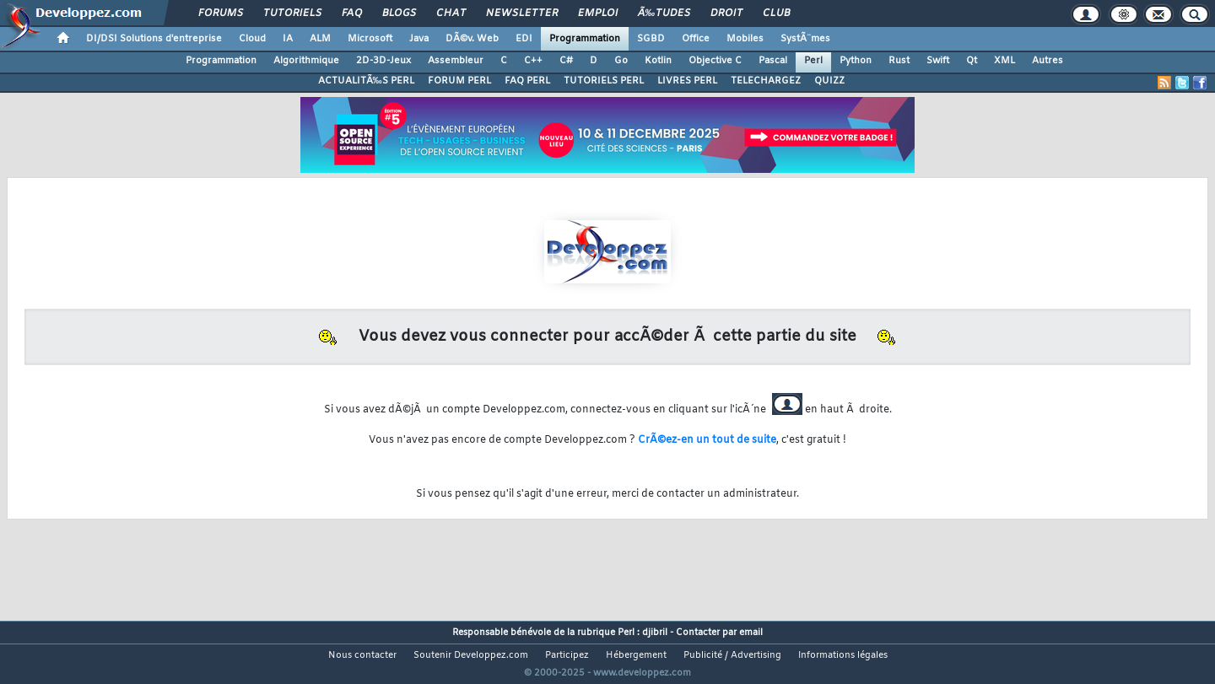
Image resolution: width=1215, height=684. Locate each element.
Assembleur (455, 61)
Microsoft (370, 39)
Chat (451, 13)
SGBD (651, 39)
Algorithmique (306, 61)
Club (776, 13)
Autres (1047, 61)
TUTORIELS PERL (604, 81)
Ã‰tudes (664, 13)
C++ (533, 61)
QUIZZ (829, 81)
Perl (813, 61)
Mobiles (745, 39)
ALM (320, 39)
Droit (726, 13)
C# (566, 61)
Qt (971, 61)
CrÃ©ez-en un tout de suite (707, 440)
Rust (899, 61)
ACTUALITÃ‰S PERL (366, 81)
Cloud (252, 39)
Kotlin (658, 61)
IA (288, 39)
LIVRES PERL (687, 81)
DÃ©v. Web (472, 39)
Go (621, 61)
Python (856, 61)
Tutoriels (292, 13)
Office (696, 39)
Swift (937, 61)
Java (419, 39)
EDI (524, 39)
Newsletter (521, 13)
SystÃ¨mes (805, 39)
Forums (221, 13)
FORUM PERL (459, 81)
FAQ (352, 13)
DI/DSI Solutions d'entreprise (154, 39)
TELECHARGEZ (766, 81)
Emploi (597, 13)
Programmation (584, 39)
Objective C (715, 61)
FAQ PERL (527, 81)
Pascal (773, 61)
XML (1004, 61)
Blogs (399, 13)
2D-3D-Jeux (383, 61)
